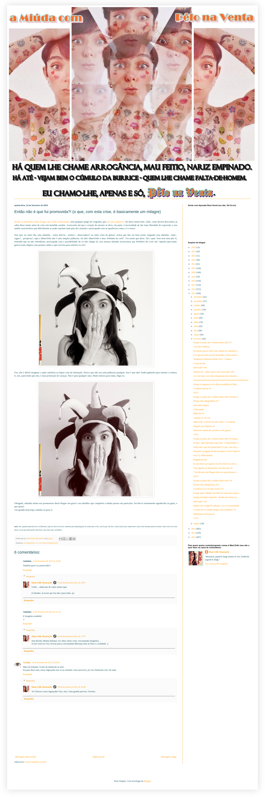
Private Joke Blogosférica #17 (206, 401)
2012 (193, 537)
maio (196, 326)
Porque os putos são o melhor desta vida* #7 (212, 342)
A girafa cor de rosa (201, 418)
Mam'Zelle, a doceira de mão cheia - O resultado (214, 422)
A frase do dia (199, 363)
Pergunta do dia (200, 459)
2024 (193, 256)
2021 (193, 268)
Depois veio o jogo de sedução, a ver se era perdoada (216, 505)
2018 (193, 281)
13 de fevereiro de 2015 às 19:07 (71, 582)
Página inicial (99, 757)
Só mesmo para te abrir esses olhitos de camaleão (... (216, 351)
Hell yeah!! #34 (200, 367)
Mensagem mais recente (25, 757)
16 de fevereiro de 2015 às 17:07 (71, 636)
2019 (193, 276)
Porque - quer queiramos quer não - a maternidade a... (216, 443)
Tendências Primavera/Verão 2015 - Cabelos (212, 359)
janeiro (197, 523)
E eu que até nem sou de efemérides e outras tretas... (215, 355)
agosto (197, 313)
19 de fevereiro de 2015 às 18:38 (71, 687)
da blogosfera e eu (31, 543)
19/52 (195, 434)
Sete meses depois (201, 405)
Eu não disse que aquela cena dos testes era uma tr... (215, 464)
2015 (193, 293)
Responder (27, 570)
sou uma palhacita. (116, 221)
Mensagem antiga (168, 757)
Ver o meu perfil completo (216, 564)
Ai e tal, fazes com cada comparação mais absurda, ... (216, 376)
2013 (193, 533)
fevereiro (198, 339)
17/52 (195, 518)
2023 (193, 260)
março (197, 334)
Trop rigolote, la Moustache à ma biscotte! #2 (213, 468)
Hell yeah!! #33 (200, 501)
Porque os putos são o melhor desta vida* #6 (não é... (216, 397)
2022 (193, 264)
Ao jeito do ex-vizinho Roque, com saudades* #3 (214, 509)
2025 (193, 251)
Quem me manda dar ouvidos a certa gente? (212, 430)
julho (196, 318)
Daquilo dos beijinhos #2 (204, 426)
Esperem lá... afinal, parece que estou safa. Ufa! (213, 372)
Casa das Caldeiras (201, 346)
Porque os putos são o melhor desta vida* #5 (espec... (216, 438)
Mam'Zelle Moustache (42, 582)
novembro (198, 301)
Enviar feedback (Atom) (35, 762)
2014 (193, 528)
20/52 (195, 392)
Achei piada (198, 409)
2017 (193, 285)
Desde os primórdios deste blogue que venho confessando (41, 221)
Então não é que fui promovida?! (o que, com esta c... (216, 447)
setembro (198, 309)
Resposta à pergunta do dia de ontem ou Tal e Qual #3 (216, 451)
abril (196, 330)
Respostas (30, 576)
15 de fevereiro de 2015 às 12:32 (46, 612)
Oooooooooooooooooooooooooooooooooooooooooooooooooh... (221, 380)
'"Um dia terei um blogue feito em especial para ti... (215, 472)
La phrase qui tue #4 (202, 388)
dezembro (198, 297)
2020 (193, 272)
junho (196, 322)
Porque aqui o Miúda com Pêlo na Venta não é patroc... (217, 493)
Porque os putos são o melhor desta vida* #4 (212, 480)
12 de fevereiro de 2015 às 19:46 (46, 561)
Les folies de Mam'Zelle (48, 543)
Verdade (27, 662)
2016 (193, 289)
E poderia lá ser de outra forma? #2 (208, 489)
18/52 (195, 476)
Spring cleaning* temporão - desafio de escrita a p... (215, 497)
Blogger (147, 781)
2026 (193, 247)
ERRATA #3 (198, 413)
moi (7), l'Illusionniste (203, 455)
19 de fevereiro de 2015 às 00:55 (46, 662)
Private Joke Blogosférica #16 (206, 484)
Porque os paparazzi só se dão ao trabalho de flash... (215, 384)
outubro (197, 305)
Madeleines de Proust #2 (204, 514)
